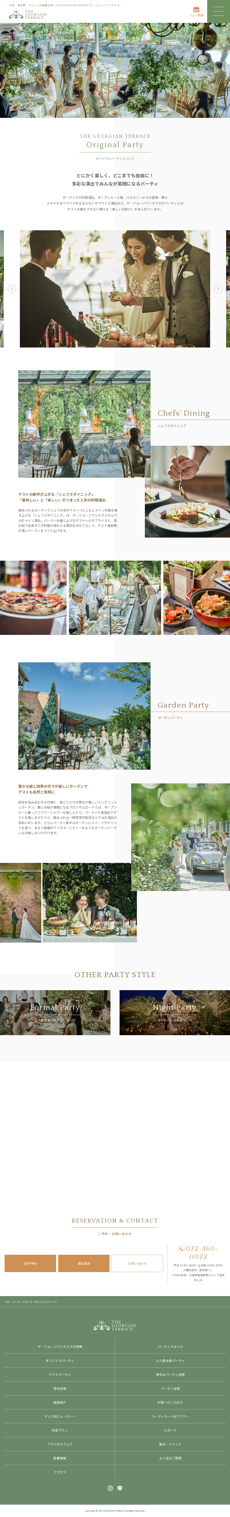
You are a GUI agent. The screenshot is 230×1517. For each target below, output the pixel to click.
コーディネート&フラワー (170, 1416)
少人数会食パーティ (170, 1360)
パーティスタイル (170, 1346)
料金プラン (60, 1430)
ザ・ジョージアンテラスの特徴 (60, 1346)
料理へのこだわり (170, 1402)
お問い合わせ (137, 1263)
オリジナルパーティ (60, 1360)
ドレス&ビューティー (59, 1416)
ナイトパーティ (60, 1374)
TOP (7, 1302)
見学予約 (30, 1263)
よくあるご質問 (170, 1458)
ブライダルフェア (60, 1444)
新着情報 (59, 1458)
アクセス (60, 1472)
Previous (12, 289)
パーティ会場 (170, 1388)
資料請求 (84, 1263)
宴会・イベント (170, 1444)
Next (218, 289)
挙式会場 (59, 1388)
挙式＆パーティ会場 (170, 1374)
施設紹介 (59, 1402)
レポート (170, 1430)
